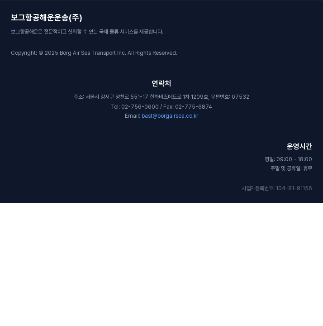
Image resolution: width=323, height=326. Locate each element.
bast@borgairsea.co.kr (170, 116)
